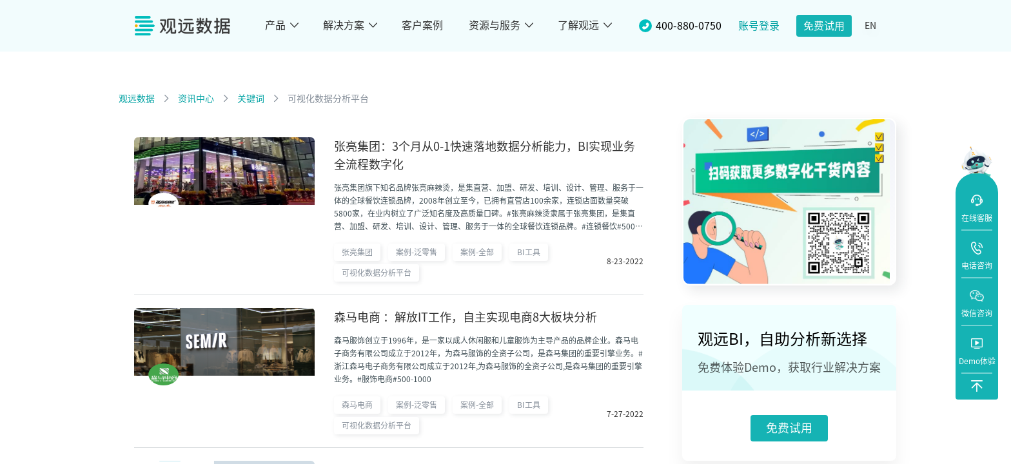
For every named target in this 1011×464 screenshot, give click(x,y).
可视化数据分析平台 (328, 98)
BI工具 (528, 252)
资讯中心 (196, 98)
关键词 (250, 98)
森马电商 (357, 405)
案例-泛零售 (416, 252)
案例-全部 (477, 252)
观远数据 (137, 98)
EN (870, 25)
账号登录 (759, 26)
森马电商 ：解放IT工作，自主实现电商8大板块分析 (465, 317)
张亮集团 (357, 252)
